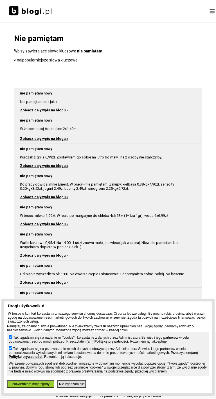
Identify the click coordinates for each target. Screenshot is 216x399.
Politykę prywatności (111, 341)
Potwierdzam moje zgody (31, 384)
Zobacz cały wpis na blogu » (44, 110)
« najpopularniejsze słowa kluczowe (46, 60)
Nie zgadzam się (71, 384)
